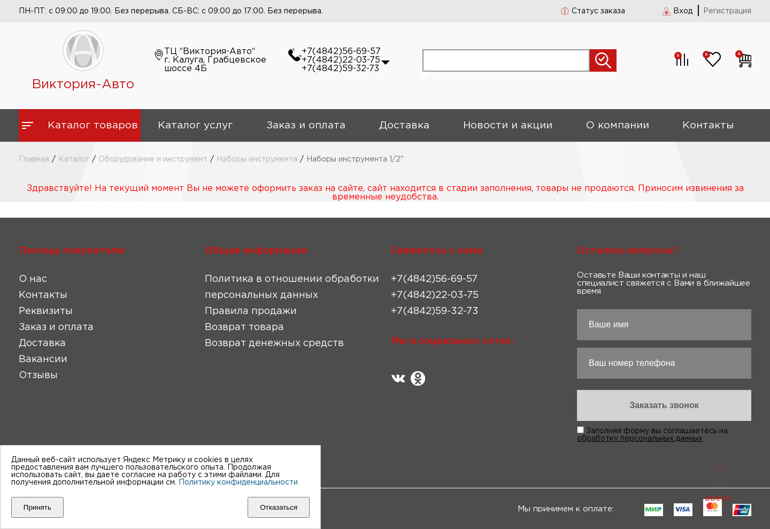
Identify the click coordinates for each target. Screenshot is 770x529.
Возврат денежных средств (274, 343)
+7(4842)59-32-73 (340, 69)
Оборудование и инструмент (152, 159)
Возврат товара (244, 327)
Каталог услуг (195, 125)
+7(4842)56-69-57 (341, 52)
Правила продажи (251, 311)
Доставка (404, 125)
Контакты (708, 125)
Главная (34, 159)
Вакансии (43, 359)
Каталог (73, 159)
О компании (617, 125)
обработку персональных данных (640, 438)
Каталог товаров (93, 125)
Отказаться (278, 507)
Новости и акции (507, 125)
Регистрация (727, 11)
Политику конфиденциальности (238, 482)
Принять (37, 507)
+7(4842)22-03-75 (341, 60)
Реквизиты (46, 311)
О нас (33, 279)
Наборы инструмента (257, 159)
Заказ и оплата (305, 125)
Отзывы (38, 375)
